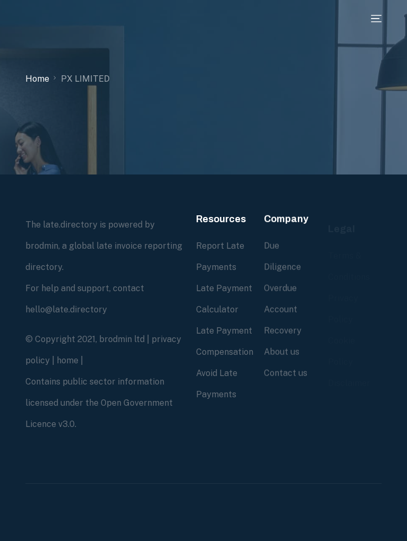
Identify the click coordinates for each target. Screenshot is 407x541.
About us (281, 352)
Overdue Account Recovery (283, 309)
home (67, 360)
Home (37, 79)
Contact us (285, 373)
